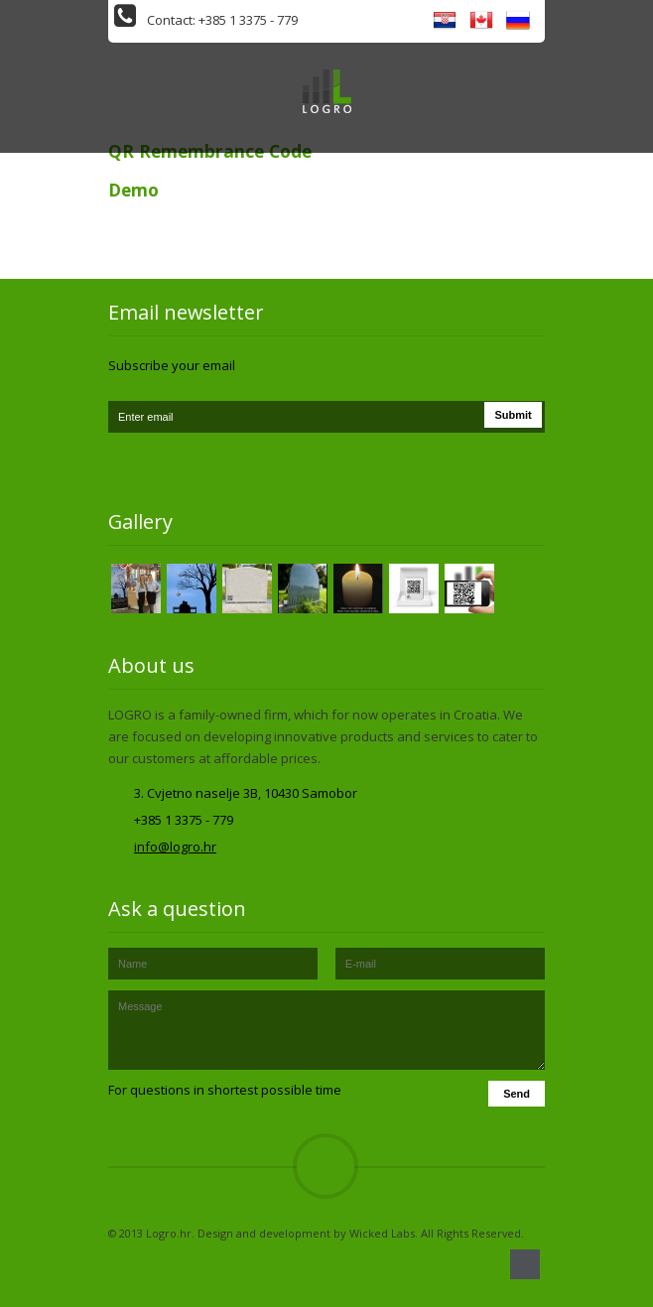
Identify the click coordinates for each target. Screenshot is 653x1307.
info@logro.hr (175, 846)
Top (325, 1166)
